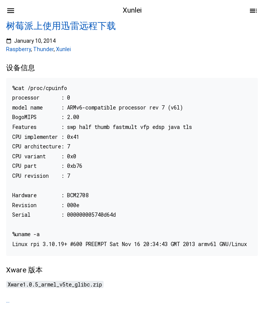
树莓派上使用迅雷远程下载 (61, 26)
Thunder (43, 49)
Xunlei (63, 49)
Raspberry (18, 49)
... (8, 300)
